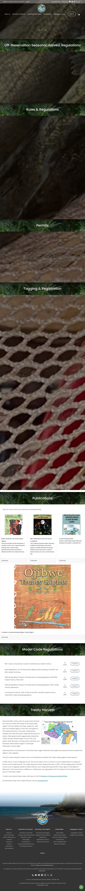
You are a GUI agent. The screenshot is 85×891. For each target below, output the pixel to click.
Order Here (4, 560)
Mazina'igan (26, 839)
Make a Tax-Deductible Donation (45, 865)
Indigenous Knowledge (76, 835)
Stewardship (59, 833)
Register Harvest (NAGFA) (43, 835)
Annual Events (26, 842)
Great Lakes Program (60, 835)
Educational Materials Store (26, 844)
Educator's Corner (26, 837)
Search (71, 14)
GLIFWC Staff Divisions (9, 837)
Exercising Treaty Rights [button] (34, 14)
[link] (13, 538)
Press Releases (9, 848)
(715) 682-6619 (55, 2)
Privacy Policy (40, 885)
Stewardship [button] (47, 14)
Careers (9, 844)
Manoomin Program (59, 844)
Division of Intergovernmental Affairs (54, 776)
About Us (9, 833)
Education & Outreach (26, 833)
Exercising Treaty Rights (43, 833)
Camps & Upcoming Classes (26, 835)
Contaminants (60, 839)
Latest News (9, 846)
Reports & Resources (43, 842)
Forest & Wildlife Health (59, 842)
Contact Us (64, 2)
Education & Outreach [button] (18, 14)
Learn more (42, 870)
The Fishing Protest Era (26, 846)
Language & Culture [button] (59, 14)
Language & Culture (76, 833)
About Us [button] (7, 14)
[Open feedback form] (81, 887)
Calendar (9, 839)
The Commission (9, 835)
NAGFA (28, 1)
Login (46, 885)
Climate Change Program (59, 837)
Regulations (43, 837)
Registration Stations (43, 839)
